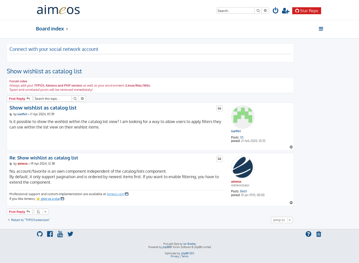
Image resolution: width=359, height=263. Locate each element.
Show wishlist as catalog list (44, 71)
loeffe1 (236, 131)
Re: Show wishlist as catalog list (43, 157)
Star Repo (306, 10)
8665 (243, 191)
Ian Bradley (189, 243)
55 (242, 137)
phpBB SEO (187, 253)
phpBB (166, 247)
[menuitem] (275, 11)
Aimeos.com (115, 194)
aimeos (236, 181)
